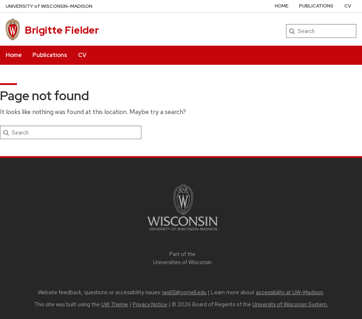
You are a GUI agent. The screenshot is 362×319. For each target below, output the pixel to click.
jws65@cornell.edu (184, 292)
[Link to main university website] (182, 231)
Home (14, 55)
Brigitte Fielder (62, 30)
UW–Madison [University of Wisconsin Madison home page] (49, 6)
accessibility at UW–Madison (289, 292)
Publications (50, 55)
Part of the (182, 258)
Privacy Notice (150, 304)
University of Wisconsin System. (290, 304)
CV (82, 55)
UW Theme (114, 304)
